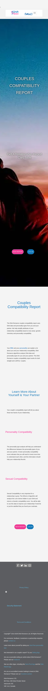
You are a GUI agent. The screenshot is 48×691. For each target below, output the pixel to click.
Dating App (36, 652)
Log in (30, 252)
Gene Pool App (30, 664)
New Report (18, 252)
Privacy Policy (24, 587)
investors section (26, 674)
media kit (17, 659)
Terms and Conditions (24, 622)
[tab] (24, 599)
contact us (12, 641)
